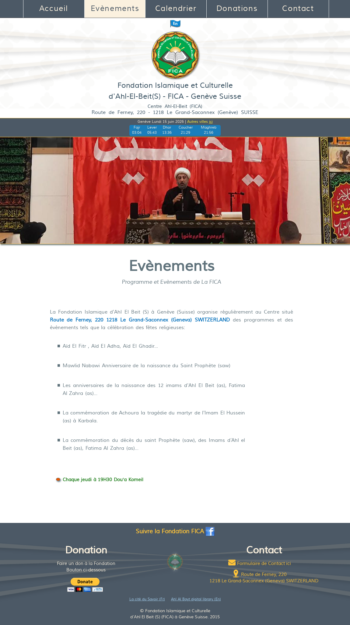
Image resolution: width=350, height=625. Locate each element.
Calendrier (176, 8)
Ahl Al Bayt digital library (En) (196, 599)
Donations (236, 8)
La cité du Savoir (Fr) (147, 599)
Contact (298, 8)
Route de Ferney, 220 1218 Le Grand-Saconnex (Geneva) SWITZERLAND (140, 320)
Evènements (115, 8)
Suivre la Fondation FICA (175, 531)
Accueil (53, 8)
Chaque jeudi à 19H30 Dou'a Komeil (103, 480)
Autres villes (200, 121)
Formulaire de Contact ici (264, 563)
